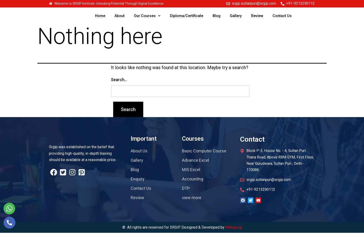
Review (257, 16)
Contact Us (282, 16)
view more (191, 201)
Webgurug (233, 231)
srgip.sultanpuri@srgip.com (254, 3)
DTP (186, 192)
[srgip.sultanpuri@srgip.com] (228, 4)
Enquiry (137, 183)
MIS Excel (191, 173)
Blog (216, 16)
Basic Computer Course (204, 155)
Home (100, 16)
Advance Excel (195, 164)
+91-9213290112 (300, 3)
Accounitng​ (192, 183)
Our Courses (147, 15)
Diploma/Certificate (186, 16)
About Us (139, 155)
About (120, 16)
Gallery (236, 16)
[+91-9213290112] (282, 4)
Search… (119, 83)
